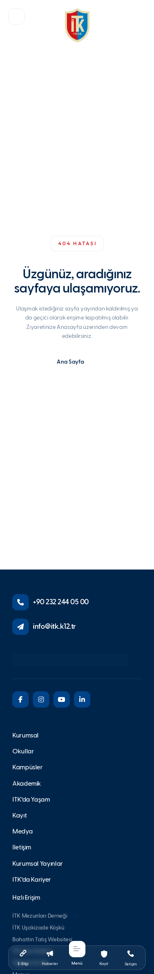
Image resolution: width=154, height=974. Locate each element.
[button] (16, 16)
